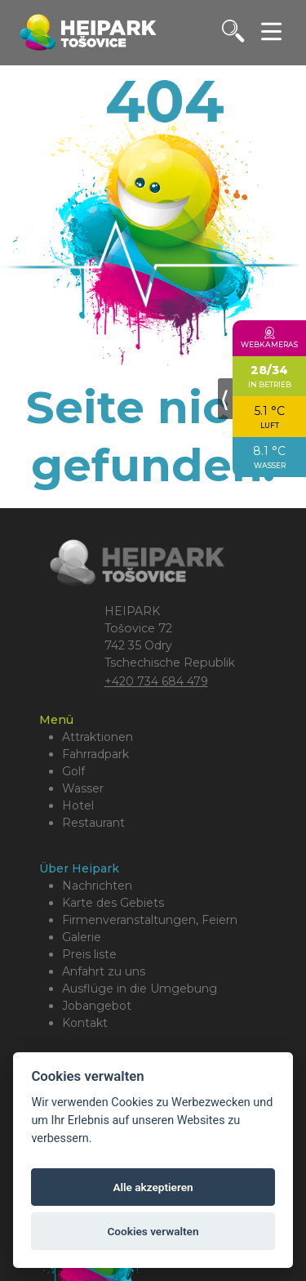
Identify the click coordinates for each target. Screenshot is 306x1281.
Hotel (78, 805)
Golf (73, 771)
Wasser (83, 788)
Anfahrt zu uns (103, 971)
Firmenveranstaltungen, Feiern (149, 920)
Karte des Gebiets (113, 902)
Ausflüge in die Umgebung (139, 988)
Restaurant (93, 822)
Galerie (81, 937)
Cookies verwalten (152, 1231)
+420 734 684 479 (156, 681)
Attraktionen (97, 737)
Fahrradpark (95, 754)
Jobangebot (96, 1005)
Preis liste (89, 954)
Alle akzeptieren (153, 1187)
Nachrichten (97, 885)
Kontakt (85, 1022)
